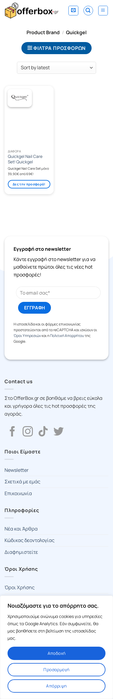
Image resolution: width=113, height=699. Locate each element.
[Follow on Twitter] (58, 432)
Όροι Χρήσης (20, 587)
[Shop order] (56, 68)
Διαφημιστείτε (21, 552)
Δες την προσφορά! (29, 184)
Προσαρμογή (56, 669)
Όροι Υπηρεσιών (27, 335)
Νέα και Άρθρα (21, 528)
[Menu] (103, 10)
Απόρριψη (56, 686)
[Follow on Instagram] (28, 432)
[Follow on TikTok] (43, 432)
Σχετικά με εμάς (22, 481)
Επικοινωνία (18, 493)
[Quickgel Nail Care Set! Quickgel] (29, 116)
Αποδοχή (57, 653)
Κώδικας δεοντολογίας (30, 540)
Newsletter (17, 470)
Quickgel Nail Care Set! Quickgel (25, 159)
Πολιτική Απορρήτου (67, 335)
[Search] (88, 10)
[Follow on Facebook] (12, 432)
